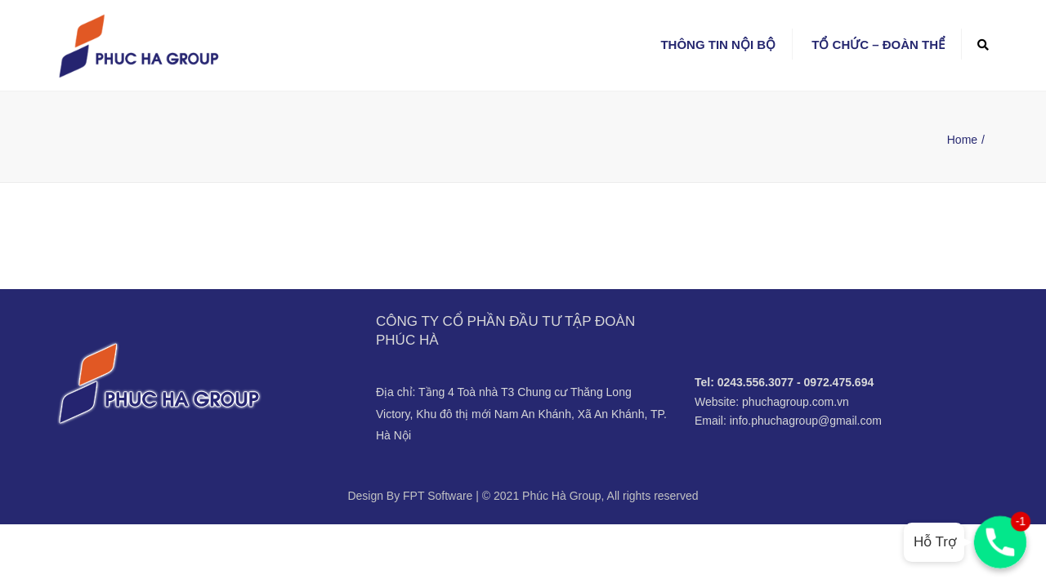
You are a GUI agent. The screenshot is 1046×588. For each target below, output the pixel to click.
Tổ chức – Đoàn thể (878, 44)
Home (962, 139)
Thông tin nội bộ (718, 44)
